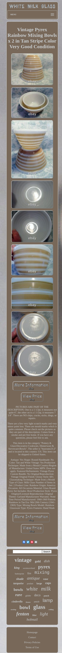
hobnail (32, 619)
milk (46, 589)
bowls (18, 590)
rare (18, 595)
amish (36, 601)
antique (33, 578)
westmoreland (29, 568)
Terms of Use (32, 647)
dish (47, 561)
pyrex (44, 566)
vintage (23, 560)
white (32, 589)
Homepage (32, 632)
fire (29, 573)
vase (45, 579)
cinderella (17, 601)
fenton (22, 613)
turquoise (18, 583)
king (17, 567)
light (44, 613)
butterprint (19, 573)
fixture (28, 602)
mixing (42, 572)
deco (37, 595)
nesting (13, 609)
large (39, 583)
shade (20, 579)
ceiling (51, 609)
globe (28, 595)
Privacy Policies (32, 642)
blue (34, 615)
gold (38, 561)
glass (39, 607)
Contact (32, 637)
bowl (25, 607)
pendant (30, 583)
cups (48, 583)
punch (46, 596)
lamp (48, 600)
